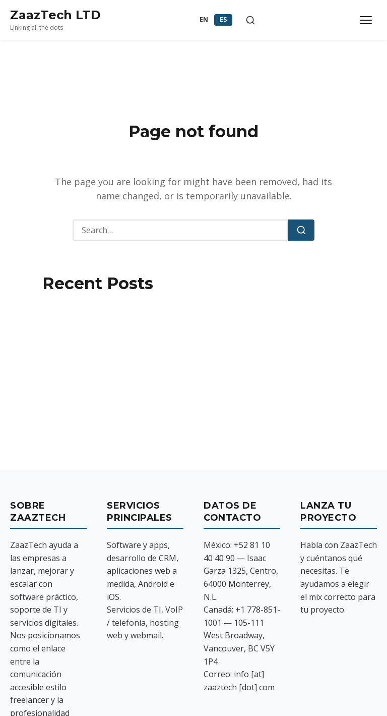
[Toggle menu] (366, 20)
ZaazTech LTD (55, 15)
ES (223, 19)
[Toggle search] (250, 20)
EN (204, 19)
